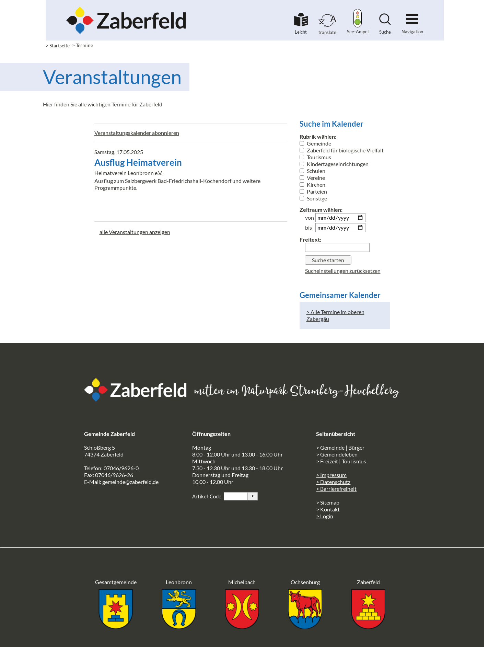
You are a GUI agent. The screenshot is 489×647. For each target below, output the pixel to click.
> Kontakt (328, 509)
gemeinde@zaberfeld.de (130, 481)
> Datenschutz (333, 481)
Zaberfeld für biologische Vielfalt (342, 150)
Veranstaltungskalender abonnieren (136, 132)
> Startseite (58, 45)
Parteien (313, 191)
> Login (324, 516)
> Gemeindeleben (337, 454)
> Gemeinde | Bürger (340, 447)
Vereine (312, 177)
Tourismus (315, 157)
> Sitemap (327, 502)
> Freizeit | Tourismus (341, 461)
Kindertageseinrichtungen (334, 164)
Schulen (312, 170)
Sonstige (313, 198)
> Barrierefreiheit (336, 488)
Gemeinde (315, 143)
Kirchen (312, 184)
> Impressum (331, 475)
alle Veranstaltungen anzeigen (135, 232)
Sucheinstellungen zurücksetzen (343, 270)
